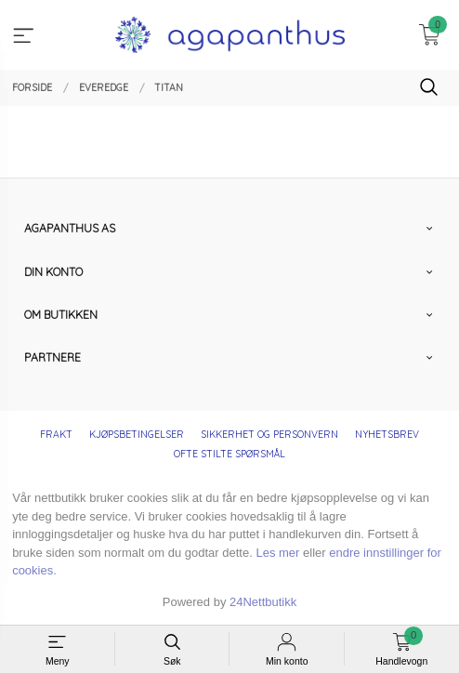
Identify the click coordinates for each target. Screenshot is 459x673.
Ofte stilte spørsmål (229, 453)
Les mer (277, 553)
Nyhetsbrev (387, 434)
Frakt (56, 434)
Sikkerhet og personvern (269, 434)
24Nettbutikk (263, 602)
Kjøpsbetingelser (136, 434)
